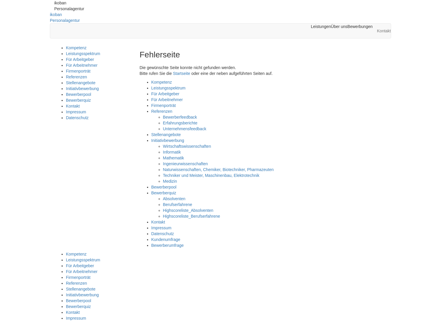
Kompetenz (76, 47)
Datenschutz (77, 117)
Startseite (181, 73)
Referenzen (76, 77)
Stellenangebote (80, 82)
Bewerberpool (78, 94)
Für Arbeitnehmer (81, 65)
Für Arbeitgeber (80, 59)
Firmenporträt (78, 71)
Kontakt (73, 106)
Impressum (76, 112)
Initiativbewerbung (82, 88)
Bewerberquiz (78, 100)
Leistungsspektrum (83, 53)
